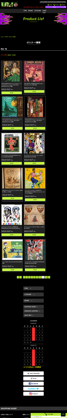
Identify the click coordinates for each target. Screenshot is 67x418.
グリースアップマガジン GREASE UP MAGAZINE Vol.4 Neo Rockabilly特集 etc (8, 143)
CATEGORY (37, 10)
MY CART (56, 4)
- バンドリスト (37, 407)
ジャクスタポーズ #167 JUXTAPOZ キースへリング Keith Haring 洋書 (8, 110)
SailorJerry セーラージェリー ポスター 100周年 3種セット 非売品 (41, 110)
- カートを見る (47, 402)
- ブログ (58, 400)
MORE (8, 88)
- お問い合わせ (60, 404)
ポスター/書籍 (12, 36)
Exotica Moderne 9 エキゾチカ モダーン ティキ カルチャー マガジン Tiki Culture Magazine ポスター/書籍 (42, 79)
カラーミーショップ (21, 416)
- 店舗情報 (59, 402)
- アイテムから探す (38, 398)
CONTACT (62, 4)
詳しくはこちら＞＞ (16, 383)
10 (39, 159)
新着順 (14, 55)
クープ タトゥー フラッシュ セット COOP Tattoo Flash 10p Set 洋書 (24, 110)
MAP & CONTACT (44, 2)
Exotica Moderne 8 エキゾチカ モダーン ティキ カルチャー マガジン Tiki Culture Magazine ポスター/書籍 (58, 79)
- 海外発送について (48, 404)
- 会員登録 (46, 398)
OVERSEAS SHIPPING (60, 2)
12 (46, 159)
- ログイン (46, 400)
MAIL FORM (12, 408)
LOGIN (50, 4)
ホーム (2, 36)
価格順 (9, 55)
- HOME (58, 398)
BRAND (30, 10)
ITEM (25, 10)
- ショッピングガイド (48, 407)
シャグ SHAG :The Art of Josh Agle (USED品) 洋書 (41, 141)
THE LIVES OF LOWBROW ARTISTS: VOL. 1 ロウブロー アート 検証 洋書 (25, 78)
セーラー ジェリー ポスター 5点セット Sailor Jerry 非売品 (24, 142)
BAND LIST (44, 11)
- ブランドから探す (38, 400)
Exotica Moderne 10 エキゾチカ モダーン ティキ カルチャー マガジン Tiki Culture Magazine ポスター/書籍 (8, 79)
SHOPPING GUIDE (52, 2)
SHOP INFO (27, 197)
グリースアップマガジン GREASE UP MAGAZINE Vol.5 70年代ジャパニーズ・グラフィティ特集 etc (58, 111)
